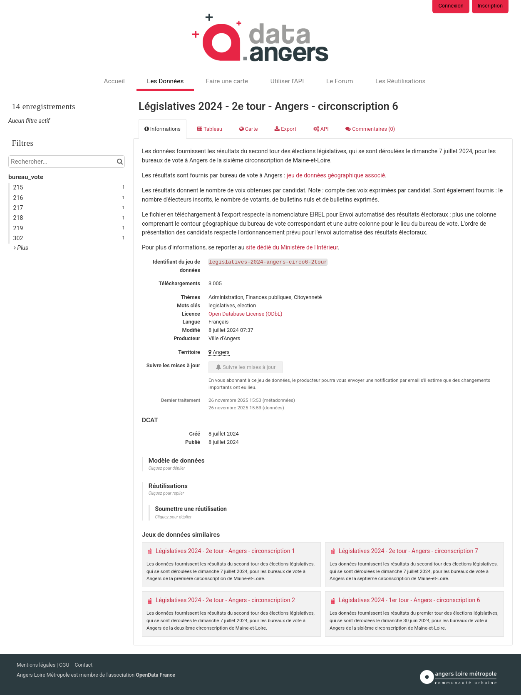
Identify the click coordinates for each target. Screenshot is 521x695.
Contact (83, 665)
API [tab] (321, 129)
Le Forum (339, 81)
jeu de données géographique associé (336, 175)
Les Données (165, 81)
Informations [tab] (162, 129)
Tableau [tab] (209, 129)
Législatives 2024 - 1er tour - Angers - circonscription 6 (409, 600)
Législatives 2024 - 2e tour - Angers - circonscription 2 (225, 600)
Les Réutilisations (400, 81)
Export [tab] (285, 129)
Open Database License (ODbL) (245, 314)
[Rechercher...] (66, 161)
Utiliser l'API (287, 81)
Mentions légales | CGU (43, 665)
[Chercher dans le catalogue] (119, 161)
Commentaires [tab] (370, 129)
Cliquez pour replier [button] (166, 493)
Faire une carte (227, 81)
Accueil (114, 81)
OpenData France (155, 675)
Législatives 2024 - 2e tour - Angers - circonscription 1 (225, 551)
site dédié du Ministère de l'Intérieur (292, 247)
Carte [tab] (248, 129)
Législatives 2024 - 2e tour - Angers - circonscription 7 (408, 551)
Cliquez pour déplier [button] (167, 468)
